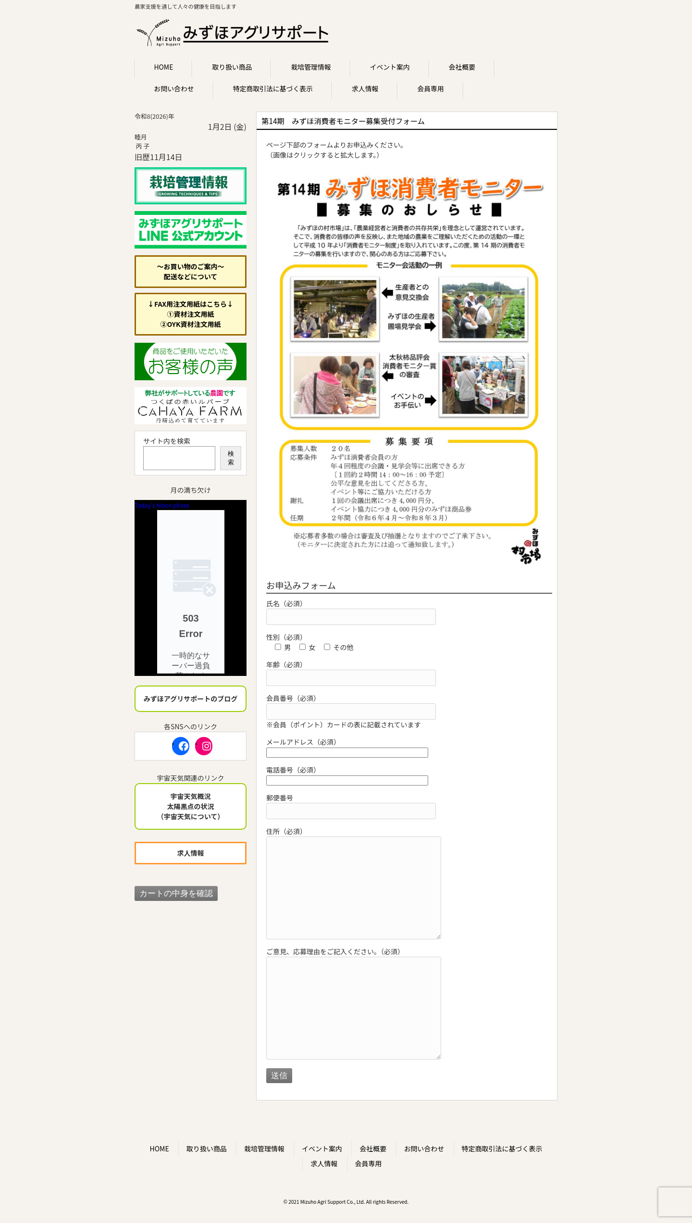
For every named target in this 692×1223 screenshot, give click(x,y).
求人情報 (323, 1163)
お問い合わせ (424, 1148)
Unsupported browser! (190, 592)
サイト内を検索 (166, 441)
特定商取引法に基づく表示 (502, 1148)
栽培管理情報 (264, 1148)
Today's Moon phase (162, 505)
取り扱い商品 (206, 1148)
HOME (159, 1148)
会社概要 (372, 1148)
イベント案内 (322, 1148)
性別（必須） (286, 637)
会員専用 (368, 1163)
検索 (231, 458)
